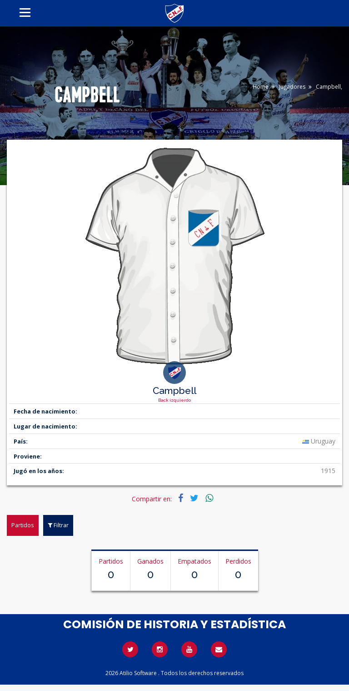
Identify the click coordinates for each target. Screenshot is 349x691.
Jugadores (292, 87)
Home (261, 87)
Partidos (22, 525)
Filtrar (58, 525)
